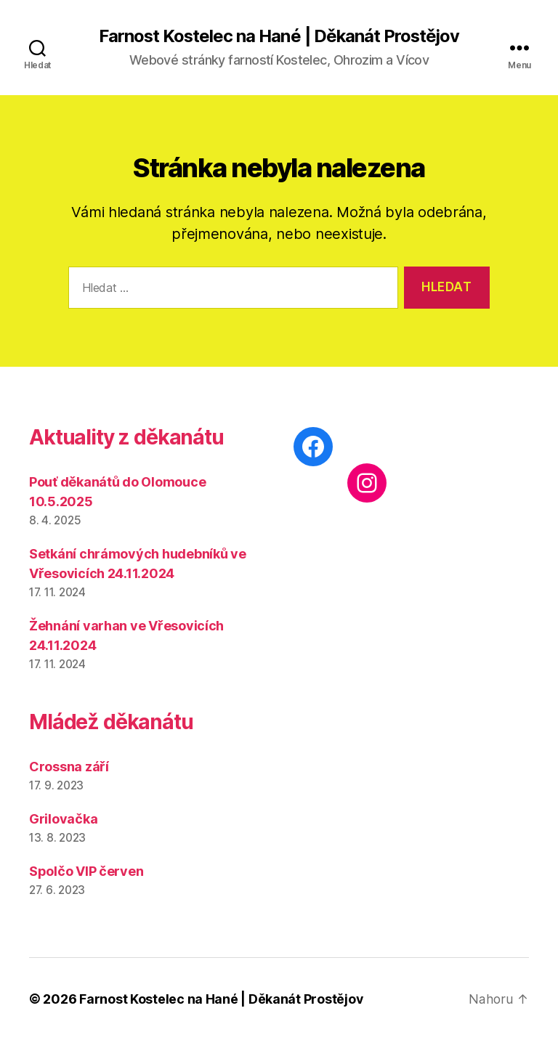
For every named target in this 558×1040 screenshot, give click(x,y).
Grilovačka (63, 818)
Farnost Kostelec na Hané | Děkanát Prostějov (279, 36)
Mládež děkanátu (111, 722)
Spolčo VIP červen (86, 871)
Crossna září (69, 766)
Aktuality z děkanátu (126, 438)
